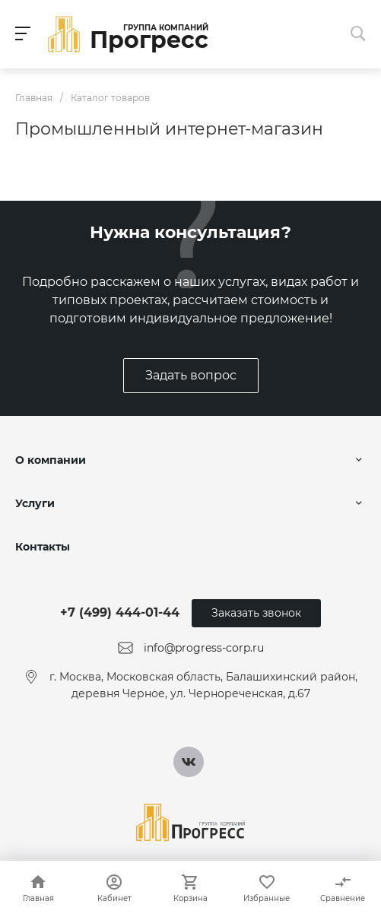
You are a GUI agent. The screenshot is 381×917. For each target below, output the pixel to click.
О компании (50, 460)
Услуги (35, 503)
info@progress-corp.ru (204, 648)
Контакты (42, 547)
